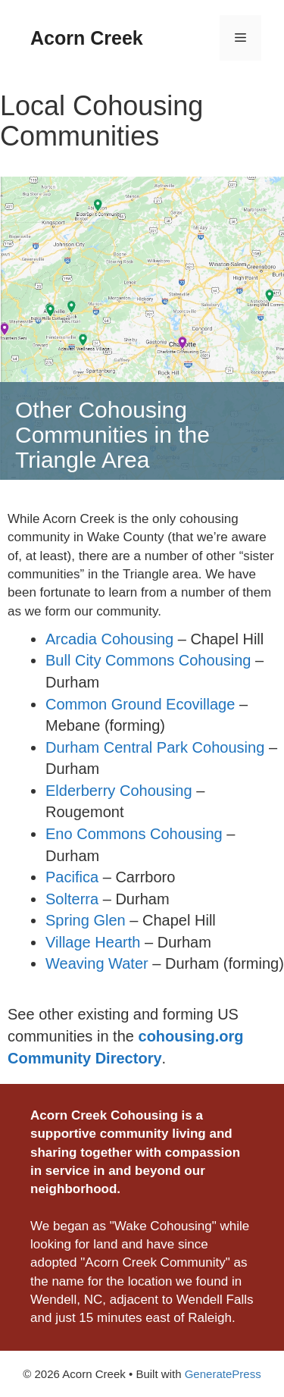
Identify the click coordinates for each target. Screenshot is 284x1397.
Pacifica (71, 877)
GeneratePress (223, 1373)
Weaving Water (96, 963)
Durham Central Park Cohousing (154, 747)
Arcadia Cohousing (109, 639)
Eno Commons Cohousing (134, 833)
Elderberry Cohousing (118, 790)
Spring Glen (85, 920)
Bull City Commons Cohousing (148, 660)
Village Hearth (92, 942)
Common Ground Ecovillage (140, 704)
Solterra (71, 899)
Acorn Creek (86, 38)
